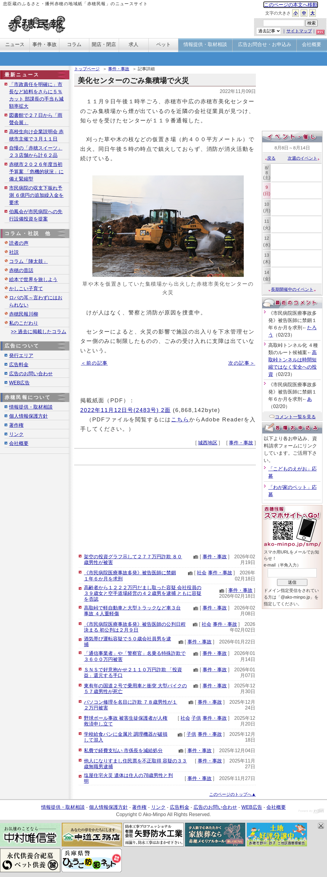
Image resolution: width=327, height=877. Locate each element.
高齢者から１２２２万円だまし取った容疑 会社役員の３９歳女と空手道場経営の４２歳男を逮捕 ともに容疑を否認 (142, 593)
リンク (16, 434)
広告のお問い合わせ (31, 373)
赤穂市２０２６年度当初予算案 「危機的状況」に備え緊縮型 (36, 171)
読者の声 (18, 243)
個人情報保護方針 (28, 416)
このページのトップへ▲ (232, 794)
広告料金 (18, 364)
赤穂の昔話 (21, 270)
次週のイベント (304, 158)
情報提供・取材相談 (31, 407)
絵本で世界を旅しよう (33, 279)
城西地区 (207, 442)
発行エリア (21, 355)
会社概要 (18, 443)
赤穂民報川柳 (23, 314)
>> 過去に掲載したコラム (38, 331)
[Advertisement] (165, 507)
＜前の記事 (94, 363)
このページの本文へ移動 (290, 4)
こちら (180, 419)
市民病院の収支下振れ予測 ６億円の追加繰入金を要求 (36, 195)
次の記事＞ (241, 363)
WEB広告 (19, 382)
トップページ (87, 68)
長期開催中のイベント (292, 289)
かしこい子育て (26, 288)
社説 (14, 252)
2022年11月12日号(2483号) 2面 (125, 410)
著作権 (16, 425)
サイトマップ (299, 30)
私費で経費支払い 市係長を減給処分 (123, 750)
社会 (201, 572)
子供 (196, 718)
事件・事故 (118, 68)
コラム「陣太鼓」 (28, 261)
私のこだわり (23, 323)
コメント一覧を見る (292, 416)
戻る (270, 158)
